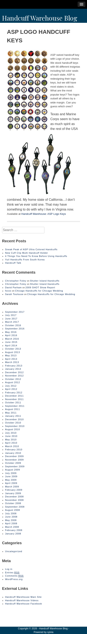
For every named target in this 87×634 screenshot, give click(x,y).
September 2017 (14, 312)
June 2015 (11, 342)
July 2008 (11, 513)
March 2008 (12, 527)
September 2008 (14, 507)
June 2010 (11, 436)
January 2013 (13, 369)
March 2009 (12, 486)
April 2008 (11, 523)
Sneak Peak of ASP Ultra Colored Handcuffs (31, 249)
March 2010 (12, 446)
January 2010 (13, 453)
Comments (14, 576)
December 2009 (14, 456)
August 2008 (12, 510)
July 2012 (11, 386)
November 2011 (14, 399)
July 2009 (11, 473)
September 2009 (14, 466)
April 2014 (11, 345)
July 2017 (11, 315)
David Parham (13, 287)
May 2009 (11, 480)
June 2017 (11, 318)
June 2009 (11, 476)
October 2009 (13, 463)
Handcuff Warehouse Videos (22, 600)
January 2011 (13, 416)
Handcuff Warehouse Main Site (23, 597)
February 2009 (13, 490)
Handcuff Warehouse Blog (39, 17)
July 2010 (11, 433)
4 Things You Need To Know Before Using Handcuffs (36, 256)
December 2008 (14, 496)
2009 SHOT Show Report (40, 287)
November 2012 (14, 375)
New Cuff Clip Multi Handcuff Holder (26, 253)
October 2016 (13, 325)
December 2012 (14, 372)
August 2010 (12, 429)
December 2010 (14, 419)
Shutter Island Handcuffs (44, 281)
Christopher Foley (15, 281)
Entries (12, 572)
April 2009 (11, 483)
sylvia (50, 632)
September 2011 (14, 406)
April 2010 (11, 443)
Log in (8, 569)
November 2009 (14, 459)
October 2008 (13, 503)
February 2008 (13, 530)
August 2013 (12, 352)
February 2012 (13, 392)
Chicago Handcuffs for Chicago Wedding (39, 291)
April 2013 (11, 359)
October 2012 (13, 379)
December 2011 (14, 396)
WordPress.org (14, 579)
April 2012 (11, 389)
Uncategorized (13, 551)
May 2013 (11, 355)
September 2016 (14, 328)
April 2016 (11, 335)
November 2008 (14, 500)
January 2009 (13, 493)
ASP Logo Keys (56, 213)
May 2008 (11, 520)
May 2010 (11, 439)
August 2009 (12, 469)
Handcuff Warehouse (33, 213)
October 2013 (13, 349)
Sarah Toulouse (14, 294)
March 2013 (12, 362)
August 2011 (12, 409)
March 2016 (12, 339)
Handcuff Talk (13, 263)
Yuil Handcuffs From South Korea (25, 259)
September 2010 (14, 426)
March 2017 (12, 322)
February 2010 (13, 449)
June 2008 (11, 517)
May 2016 (11, 332)
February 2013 (13, 365)
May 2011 (11, 412)
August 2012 (12, 382)
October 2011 (13, 402)
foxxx (8, 291)
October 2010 (13, 422)
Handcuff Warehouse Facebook (23, 603)
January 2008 (13, 533)
